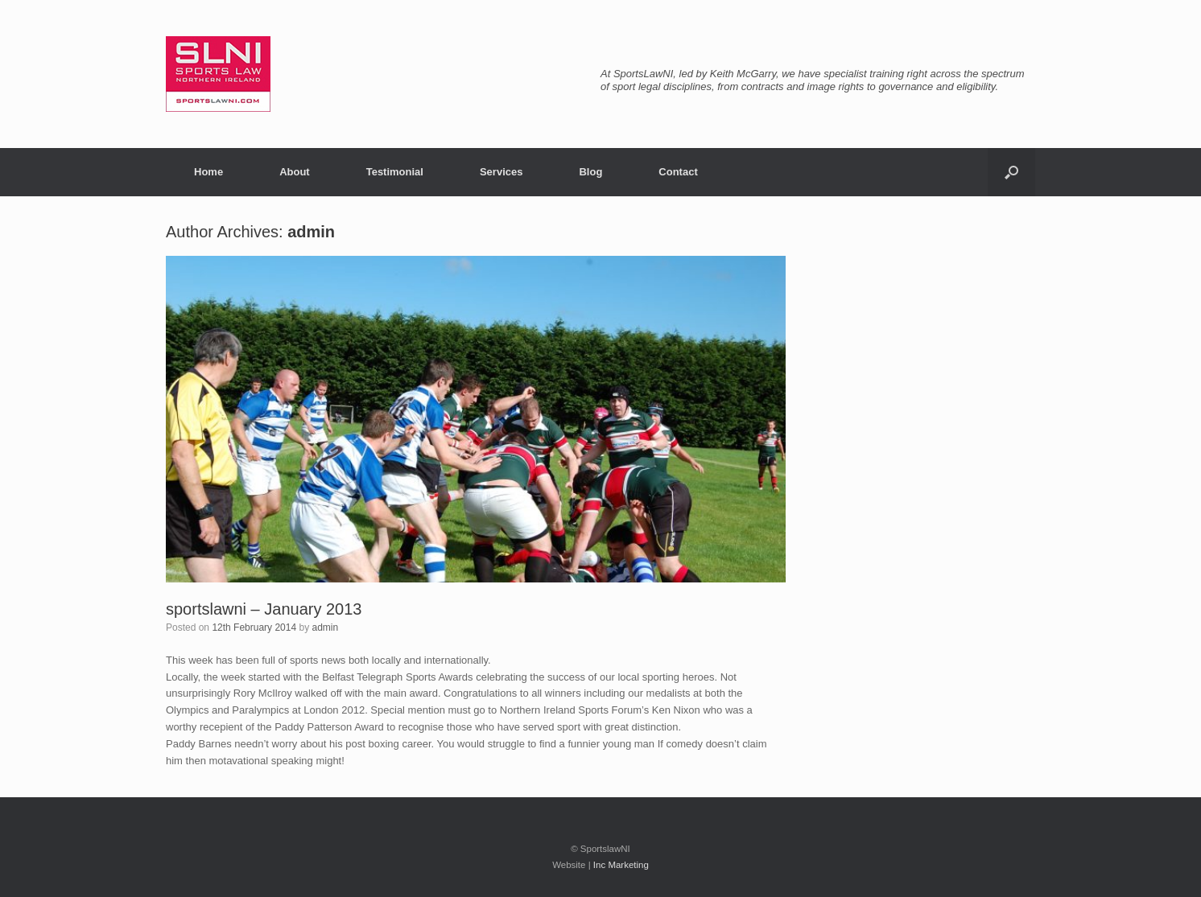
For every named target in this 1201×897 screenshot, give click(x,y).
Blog (590, 172)
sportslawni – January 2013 (263, 609)
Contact (677, 172)
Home (208, 172)
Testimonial (394, 172)
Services (501, 172)
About (294, 172)
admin (311, 232)
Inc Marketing (621, 865)
